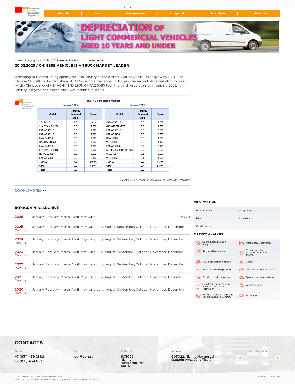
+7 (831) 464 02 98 (30, 361)
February (52, 217)
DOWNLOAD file (28, 190)
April (75, 217)
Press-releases (135, 13)
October (142, 226)
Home (18, 60)
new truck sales (141, 77)
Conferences (258, 13)
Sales (47, 60)
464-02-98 (140, 6)
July (100, 226)
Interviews (218, 13)
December (176, 226)
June (91, 217)
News (97, 13)
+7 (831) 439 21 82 (29, 356)
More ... (183, 217)
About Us (63, 13)
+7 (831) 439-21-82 (133, 3)
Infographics (178, 13)
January (38, 217)
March (65, 217)
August (110, 226)
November (158, 226)
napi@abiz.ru (83, 356)
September (125, 226)
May (84, 217)
